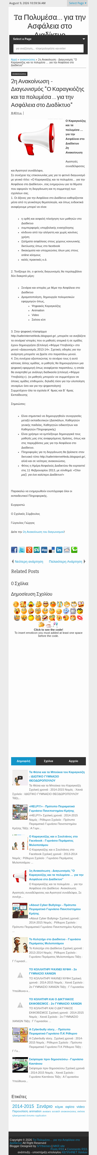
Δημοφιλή (23, 761)
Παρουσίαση (20, 1111)
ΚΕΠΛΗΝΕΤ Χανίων (74, 1152)
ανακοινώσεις (19, 74)
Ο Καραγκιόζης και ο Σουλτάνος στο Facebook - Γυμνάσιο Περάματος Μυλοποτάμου (53, 840)
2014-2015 (23, 1106)
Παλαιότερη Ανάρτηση (65, 561)
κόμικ (59, 1107)
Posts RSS (57, 1149)
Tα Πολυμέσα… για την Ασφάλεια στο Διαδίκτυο (50, 26)
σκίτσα (81, 1111)
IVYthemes (44, 1146)
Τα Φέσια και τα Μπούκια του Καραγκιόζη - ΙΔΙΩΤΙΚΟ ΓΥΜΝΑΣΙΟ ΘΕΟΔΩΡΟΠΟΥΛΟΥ (57, 776)
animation (35, 1111)
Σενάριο (45, 1106)
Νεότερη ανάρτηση (29, 561)
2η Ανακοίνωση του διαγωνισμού (43, 531)
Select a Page (22, 38)
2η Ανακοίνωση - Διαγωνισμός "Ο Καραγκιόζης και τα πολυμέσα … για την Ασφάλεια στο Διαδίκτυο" (47, 93)
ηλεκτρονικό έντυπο (23, 1115)
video (81, 1107)
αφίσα (69, 1107)
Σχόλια (48, 761)
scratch (56, 1111)
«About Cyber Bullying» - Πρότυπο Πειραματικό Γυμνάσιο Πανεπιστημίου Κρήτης (55, 909)
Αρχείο (73, 761)
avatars (46, 1111)
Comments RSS (77, 1149)
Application (40, 1115)
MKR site (59, 1146)
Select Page (76, 3)
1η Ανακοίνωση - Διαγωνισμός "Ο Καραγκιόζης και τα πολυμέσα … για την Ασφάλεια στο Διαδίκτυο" (56, 875)
